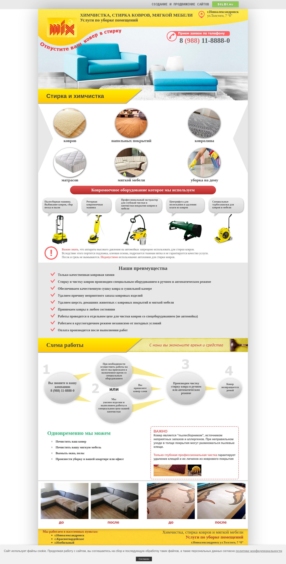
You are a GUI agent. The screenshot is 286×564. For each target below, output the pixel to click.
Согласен (144, 559)
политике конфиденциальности (259, 551)
